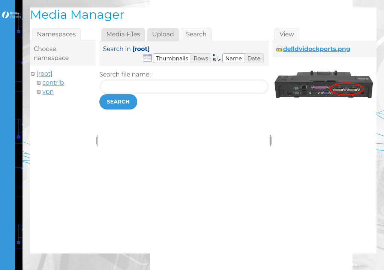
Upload (163, 34)
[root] (44, 73)
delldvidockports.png (316, 48)
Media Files (123, 34)
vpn (48, 91)
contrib (53, 82)
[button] (172, 58)
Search (118, 101)
